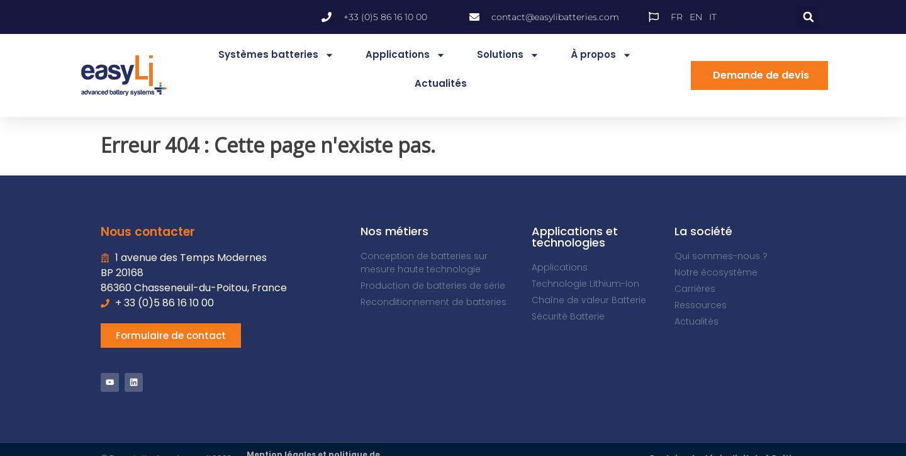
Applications (405, 55)
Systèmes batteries (276, 55)
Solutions (508, 55)
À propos (601, 55)
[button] (808, 17)
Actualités (441, 83)
